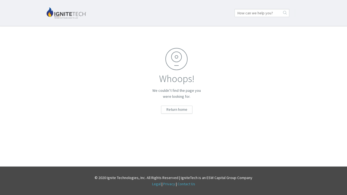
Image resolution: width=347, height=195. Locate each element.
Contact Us (186, 183)
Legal (156, 183)
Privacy (169, 183)
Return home (176, 109)
